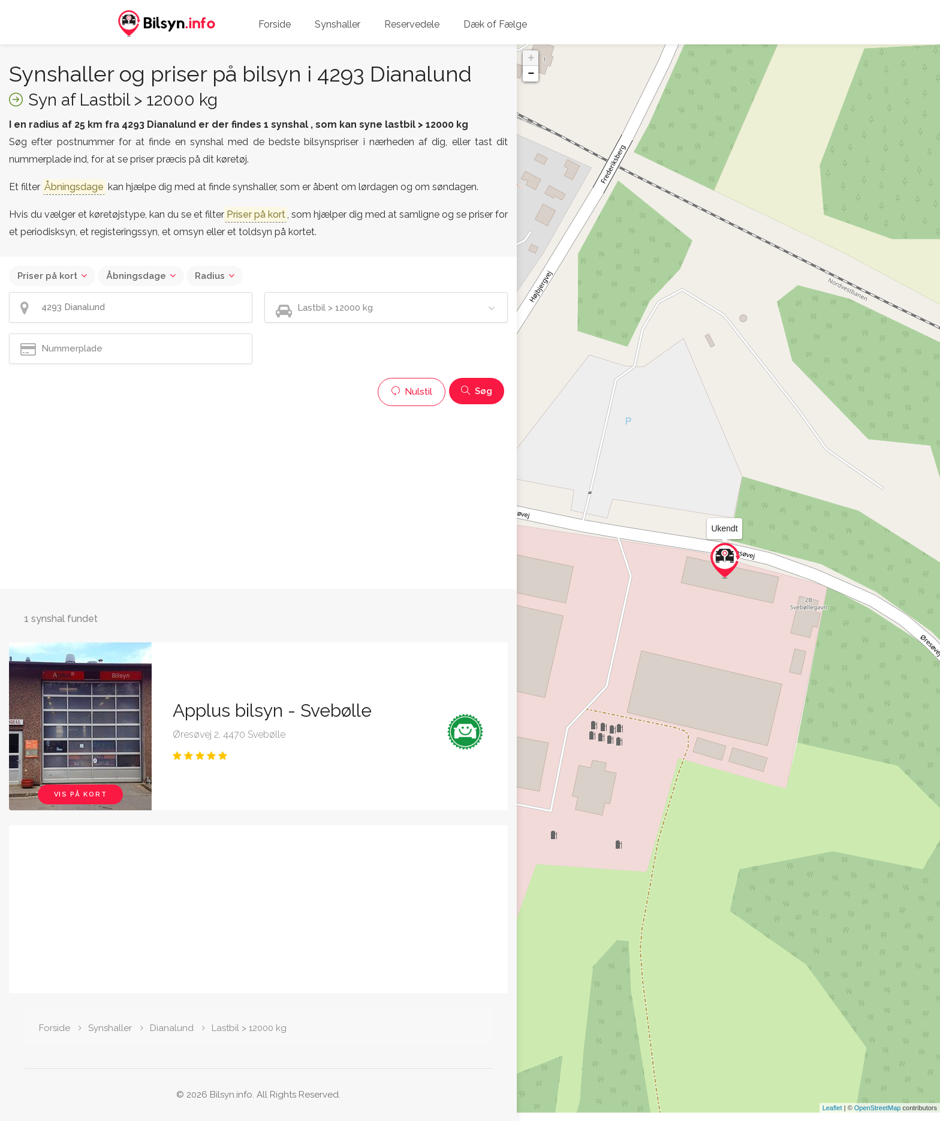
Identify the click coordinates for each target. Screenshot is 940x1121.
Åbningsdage (136, 276)
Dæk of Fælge (495, 24)
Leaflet (832, 1116)
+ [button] (531, 58)
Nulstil (411, 391)
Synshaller (337, 24)
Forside (274, 24)
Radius (210, 276)
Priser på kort (47, 276)
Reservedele (411, 24)
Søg (476, 391)
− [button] (531, 74)
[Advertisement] (258, 496)
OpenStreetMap (877, 1116)
